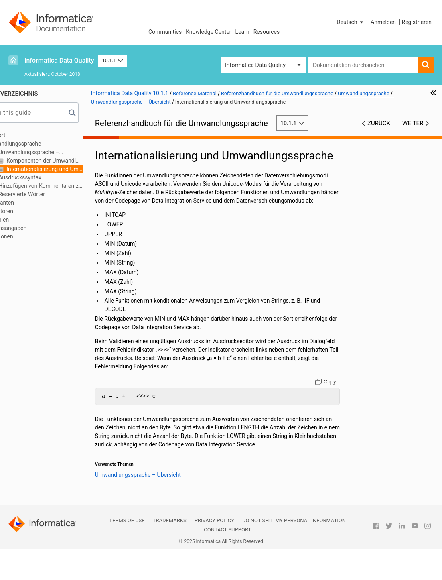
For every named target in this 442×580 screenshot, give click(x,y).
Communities (165, 31)
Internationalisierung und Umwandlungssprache (72, 169)
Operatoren (27, 211)
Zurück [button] (378, 123)
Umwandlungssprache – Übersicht (52, 153)
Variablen (25, 219)
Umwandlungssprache (41, 143)
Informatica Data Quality (59, 60)
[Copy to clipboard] (332, 404)
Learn (242, 31)
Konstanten (28, 202)
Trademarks (170, 551)
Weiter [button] (412, 123)
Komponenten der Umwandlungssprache (72, 160)
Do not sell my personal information (294, 551)
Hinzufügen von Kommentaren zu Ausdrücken (68, 186)
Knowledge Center (208, 31)
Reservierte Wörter (49, 194)
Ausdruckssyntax (47, 177)
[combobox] (363, 65)
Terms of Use (126, 551)
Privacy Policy (214, 551)
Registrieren (417, 22)
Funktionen (27, 236)
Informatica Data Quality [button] (255, 65)
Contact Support (227, 560)
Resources (266, 31)
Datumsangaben (34, 228)
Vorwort (24, 135)
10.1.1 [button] (112, 60)
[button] (351, 22)
